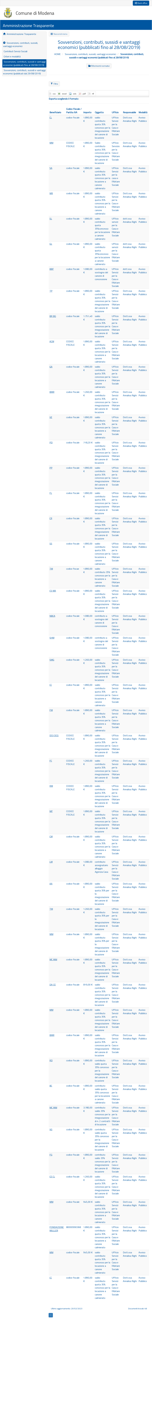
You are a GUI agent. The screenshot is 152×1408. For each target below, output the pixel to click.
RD (51, 1060)
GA (50, 366)
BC (50, 1085)
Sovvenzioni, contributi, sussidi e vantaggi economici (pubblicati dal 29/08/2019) (24, 71)
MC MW (53, 959)
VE (50, 417)
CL (50, 117)
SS (50, 543)
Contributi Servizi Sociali (15, 51)
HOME (57, 54)
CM (51, 836)
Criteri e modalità (12, 56)
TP (50, 291)
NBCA (52, 616)
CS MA (52, 590)
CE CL (52, 1176)
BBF (51, 269)
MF (51, 811)
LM (51, 862)
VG (50, 1129)
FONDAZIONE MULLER (56, 1228)
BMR (51, 392)
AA (50, 883)
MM (51, 143)
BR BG (52, 316)
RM (51, 786)
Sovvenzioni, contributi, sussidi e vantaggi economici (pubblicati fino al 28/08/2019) (24, 63)
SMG (51, 660)
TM (51, 568)
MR (51, 193)
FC (50, 760)
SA (50, 168)
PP (50, 468)
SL (50, 218)
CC (50, 685)
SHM (51, 637)
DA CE (52, 984)
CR (50, 518)
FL (50, 493)
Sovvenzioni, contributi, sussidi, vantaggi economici (20, 44)
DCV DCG (53, 735)
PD (51, 442)
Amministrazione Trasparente (19, 34)
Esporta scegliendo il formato (63, 98)
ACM (51, 341)
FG (50, 1154)
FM (51, 710)
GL (50, 244)
